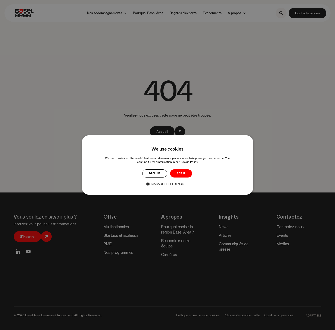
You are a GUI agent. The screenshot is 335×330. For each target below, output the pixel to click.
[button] (167, 184)
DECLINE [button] (154, 173)
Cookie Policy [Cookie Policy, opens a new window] (189, 162)
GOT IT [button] (180, 173)
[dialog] (167, 165)
